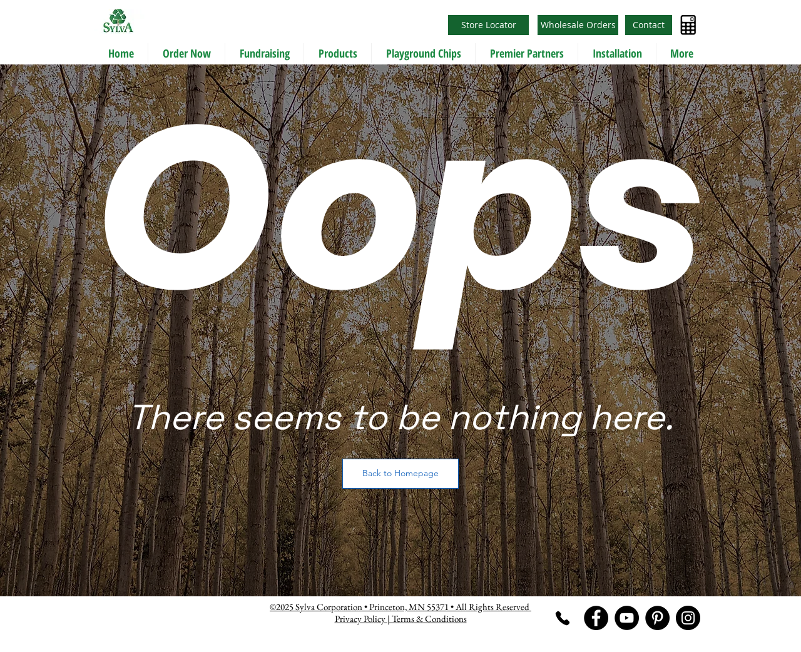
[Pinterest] (657, 618)
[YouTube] (627, 618)
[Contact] (648, 25)
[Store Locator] (488, 25)
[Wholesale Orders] (578, 25)
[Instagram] (688, 618)
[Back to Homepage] (400, 474)
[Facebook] (596, 618)
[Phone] (562, 618)
